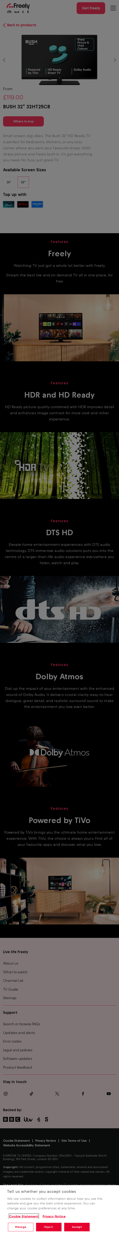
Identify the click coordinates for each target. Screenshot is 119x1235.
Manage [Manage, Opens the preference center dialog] (20, 1226)
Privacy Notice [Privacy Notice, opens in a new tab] (54, 1216)
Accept (77, 1226)
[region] (59, 1210)
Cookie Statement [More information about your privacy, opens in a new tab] (24, 1216)
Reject (48, 1226)
